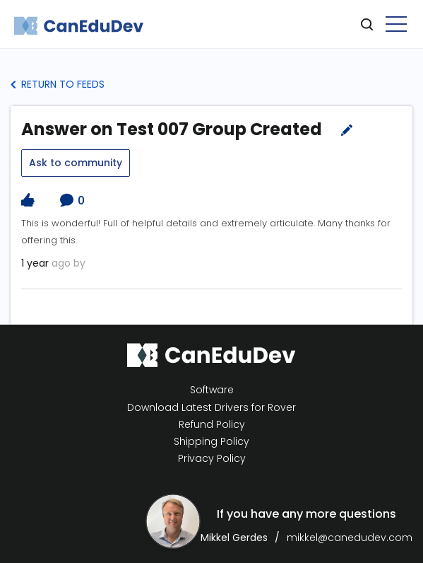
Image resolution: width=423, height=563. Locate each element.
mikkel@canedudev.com (349, 537)
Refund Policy (212, 424)
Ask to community (75, 163)
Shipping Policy (211, 441)
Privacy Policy (212, 458)
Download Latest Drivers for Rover (211, 407)
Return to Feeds (58, 84)
